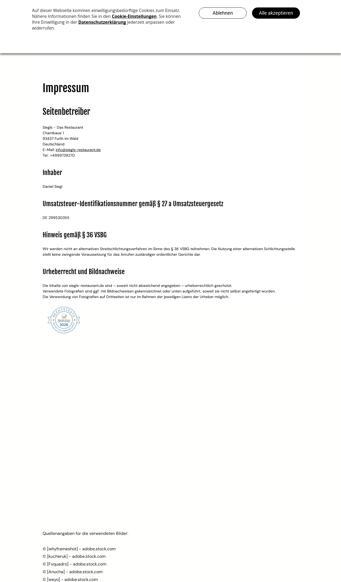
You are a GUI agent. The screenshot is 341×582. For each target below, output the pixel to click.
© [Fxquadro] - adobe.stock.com (74, 564)
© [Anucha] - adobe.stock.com (73, 572)
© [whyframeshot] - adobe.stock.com (79, 549)
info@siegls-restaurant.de (78, 149)
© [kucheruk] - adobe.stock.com (74, 556)
